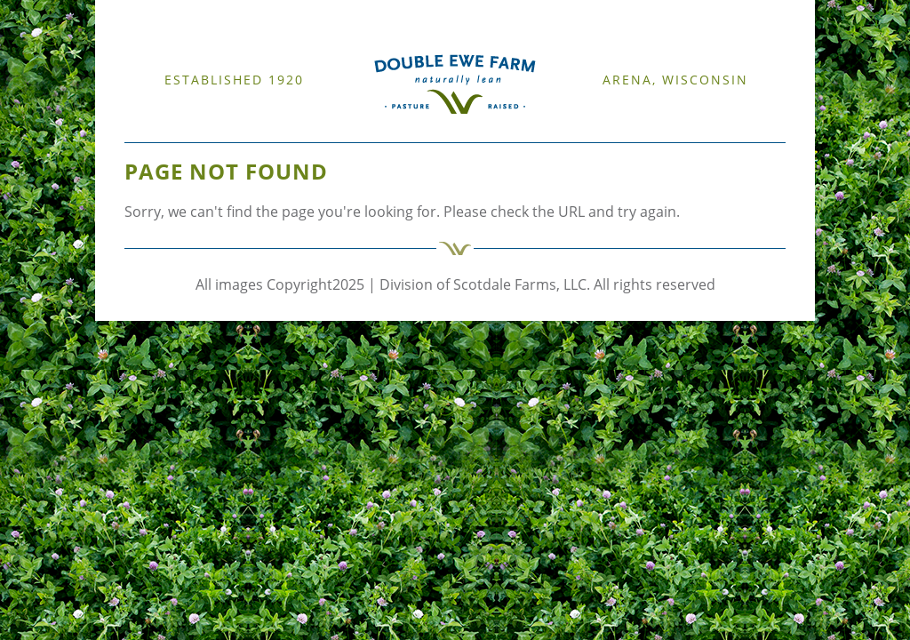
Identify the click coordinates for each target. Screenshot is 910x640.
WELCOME (150, 132)
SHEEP (248, 132)
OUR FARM (204, 132)
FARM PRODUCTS (404, 132)
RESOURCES (330, 132)
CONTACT (472, 132)
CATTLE (281, 132)
